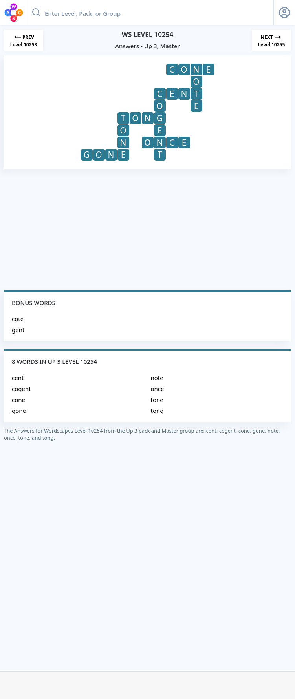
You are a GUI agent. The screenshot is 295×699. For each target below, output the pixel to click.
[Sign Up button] (284, 12)
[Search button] (36, 12)
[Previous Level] (23, 40)
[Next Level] (271, 40)
